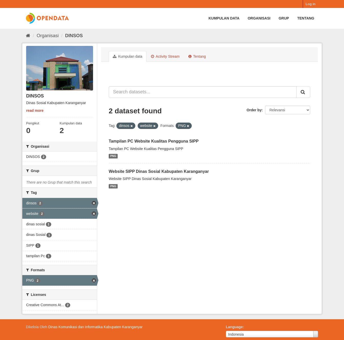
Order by (254, 110)
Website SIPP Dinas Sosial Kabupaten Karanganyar (159, 171)
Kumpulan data (223, 18)
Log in (311, 4)
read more (35, 110)
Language (234, 327)
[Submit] (303, 92)
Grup (284, 18)
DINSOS (74, 35)
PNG (113, 156)
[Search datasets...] (203, 92)
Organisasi (259, 18)
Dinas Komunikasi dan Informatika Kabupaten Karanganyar (95, 327)
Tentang (305, 18)
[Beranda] (28, 35)
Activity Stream (165, 56)
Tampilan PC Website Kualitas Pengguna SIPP (154, 141)
